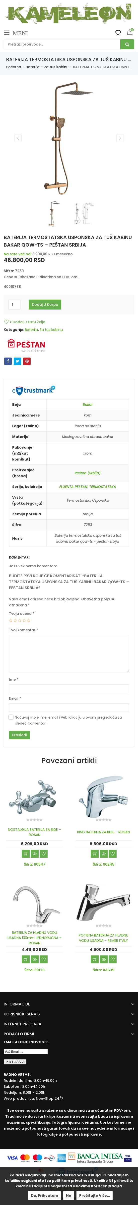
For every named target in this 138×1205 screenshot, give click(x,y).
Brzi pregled (35, 854)
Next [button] (120, 138)
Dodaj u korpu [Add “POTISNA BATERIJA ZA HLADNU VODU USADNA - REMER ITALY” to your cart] (95, 959)
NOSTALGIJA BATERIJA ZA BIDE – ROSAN (34, 832)
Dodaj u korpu (45, 304)
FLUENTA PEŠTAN (73, 486)
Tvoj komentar (23, 630)
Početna (13, 66)
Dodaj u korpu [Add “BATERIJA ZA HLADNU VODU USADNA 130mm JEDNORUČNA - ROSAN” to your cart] (26, 959)
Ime (13, 679)
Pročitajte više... (94, 1195)
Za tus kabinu (56, 66)
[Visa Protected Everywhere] (128, 1157)
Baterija (33, 66)
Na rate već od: (17, 254)
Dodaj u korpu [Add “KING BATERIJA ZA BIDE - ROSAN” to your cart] (95, 854)
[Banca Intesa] (96, 1157)
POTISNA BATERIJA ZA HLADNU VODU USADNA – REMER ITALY (103, 938)
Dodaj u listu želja (27, 321)
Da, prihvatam (44, 1195)
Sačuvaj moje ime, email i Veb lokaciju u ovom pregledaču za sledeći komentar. (68, 720)
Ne (68, 1195)
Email (15, 698)
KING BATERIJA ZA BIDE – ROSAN (103, 832)
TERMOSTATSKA (102, 486)
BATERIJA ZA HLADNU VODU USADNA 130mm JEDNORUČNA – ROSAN (34, 937)
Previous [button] (18, 138)
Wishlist (118, 32)
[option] (69, 138)
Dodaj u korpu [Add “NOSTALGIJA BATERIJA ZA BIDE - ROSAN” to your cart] (26, 854)
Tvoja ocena (21, 613)
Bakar (88, 404)
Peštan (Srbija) (88, 473)
